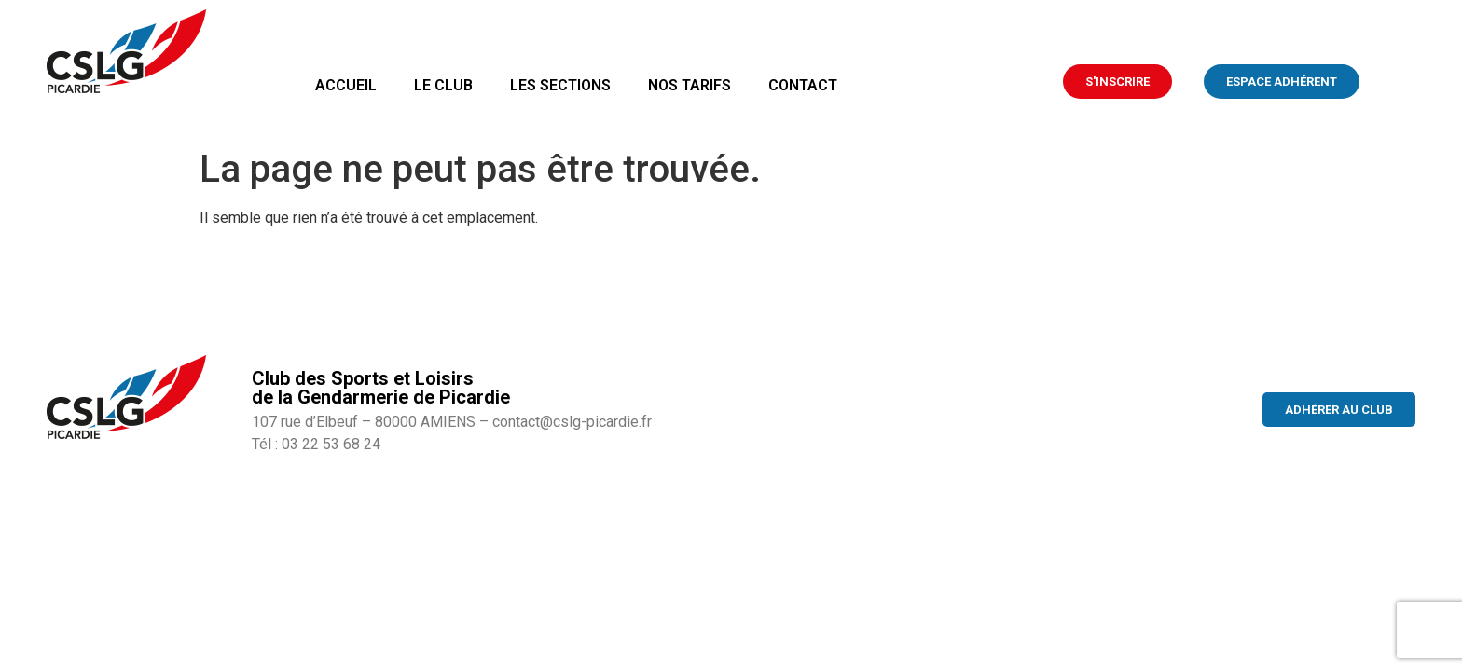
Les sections (560, 85)
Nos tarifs (689, 85)
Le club (443, 85)
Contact (802, 85)
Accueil (346, 85)
